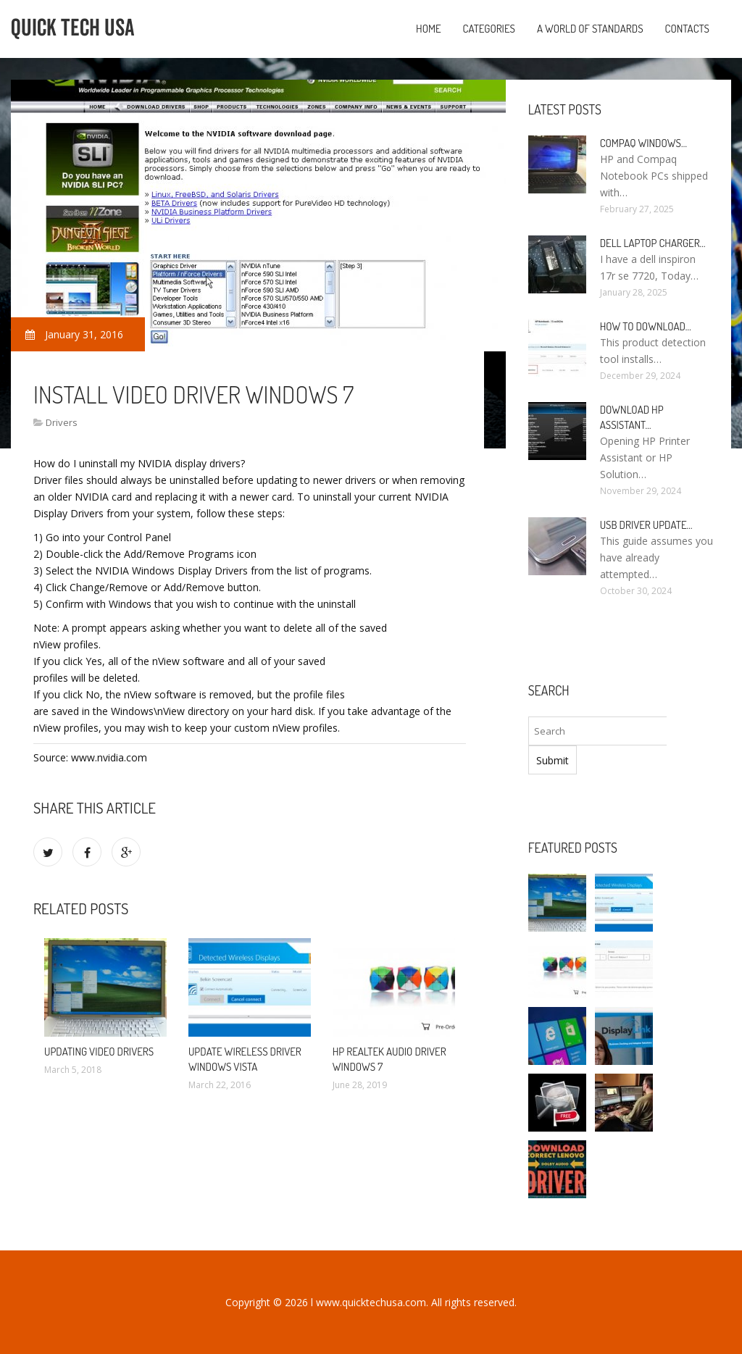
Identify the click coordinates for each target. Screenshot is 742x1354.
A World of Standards (590, 28)
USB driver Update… (646, 525)
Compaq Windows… (643, 143)
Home (428, 28)
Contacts (687, 28)
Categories (489, 28)
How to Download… (645, 326)
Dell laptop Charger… (653, 243)
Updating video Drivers (99, 1051)
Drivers (62, 422)
